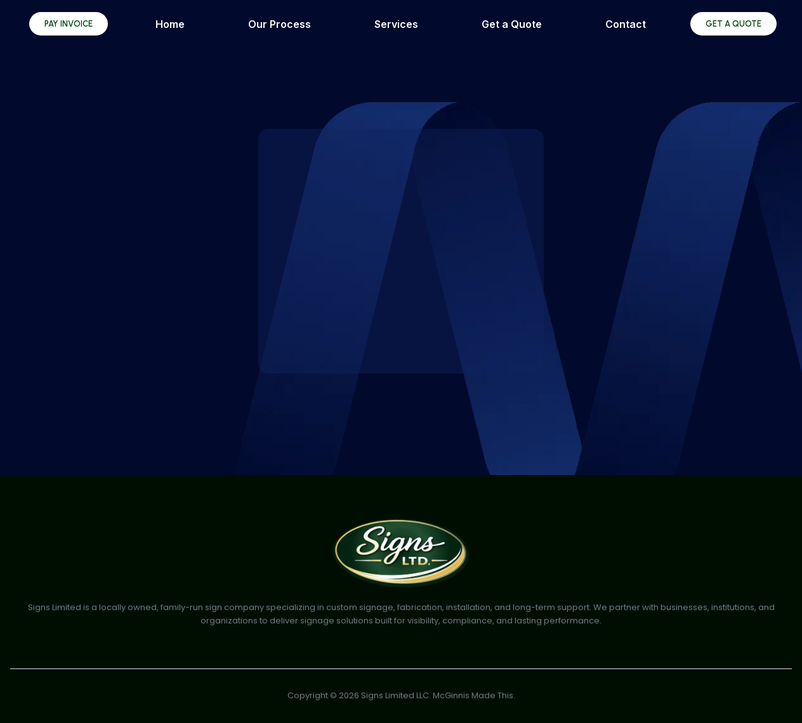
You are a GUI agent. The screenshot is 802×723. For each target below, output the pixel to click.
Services (396, 24)
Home (170, 24)
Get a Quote (512, 24)
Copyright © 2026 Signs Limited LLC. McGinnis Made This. (401, 695)
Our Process (279, 24)
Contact (625, 24)
